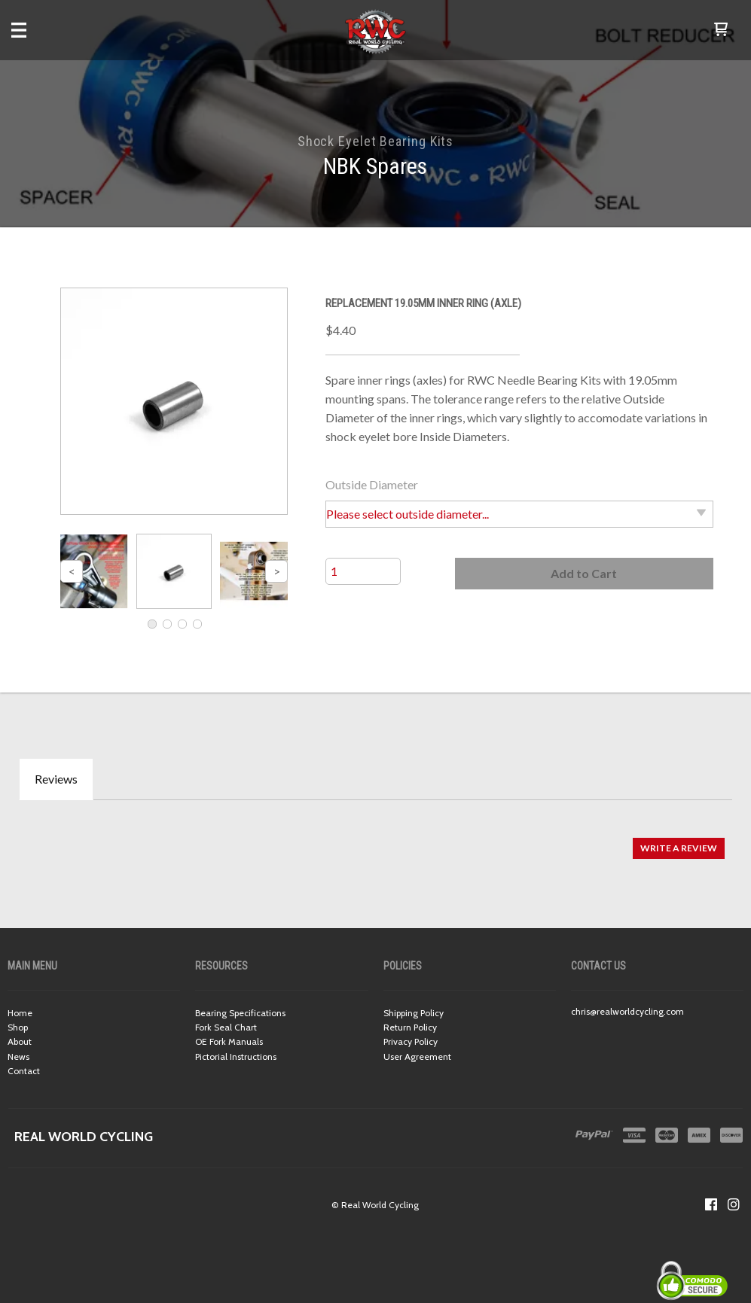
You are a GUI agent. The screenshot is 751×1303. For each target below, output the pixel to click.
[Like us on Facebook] (711, 1204)
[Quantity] (363, 571)
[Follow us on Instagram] (734, 1204)
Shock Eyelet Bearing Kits (376, 141)
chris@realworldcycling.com (627, 1011)
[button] (721, 30)
